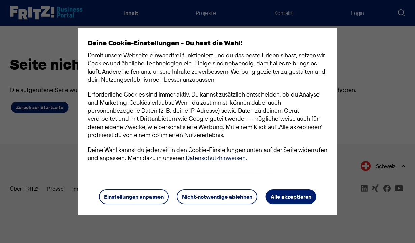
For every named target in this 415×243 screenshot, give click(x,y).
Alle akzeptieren (291, 196)
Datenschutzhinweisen (216, 158)
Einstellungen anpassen (134, 196)
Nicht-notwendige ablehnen (217, 196)
